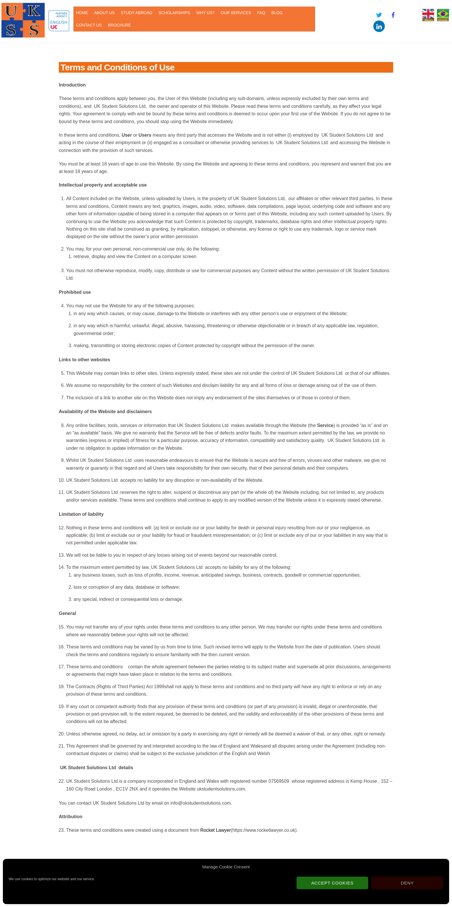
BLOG (277, 12)
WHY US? (205, 12)
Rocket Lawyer (215, 830)
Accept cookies (332, 882)
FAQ (261, 12)
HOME (82, 12)
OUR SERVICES (236, 12)
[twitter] (379, 14)
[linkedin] (379, 25)
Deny (407, 882)
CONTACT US (89, 25)
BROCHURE (119, 25)
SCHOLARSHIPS (174, 12)
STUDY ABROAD (136, 12)
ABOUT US (104, 12)
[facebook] (393, 14)
